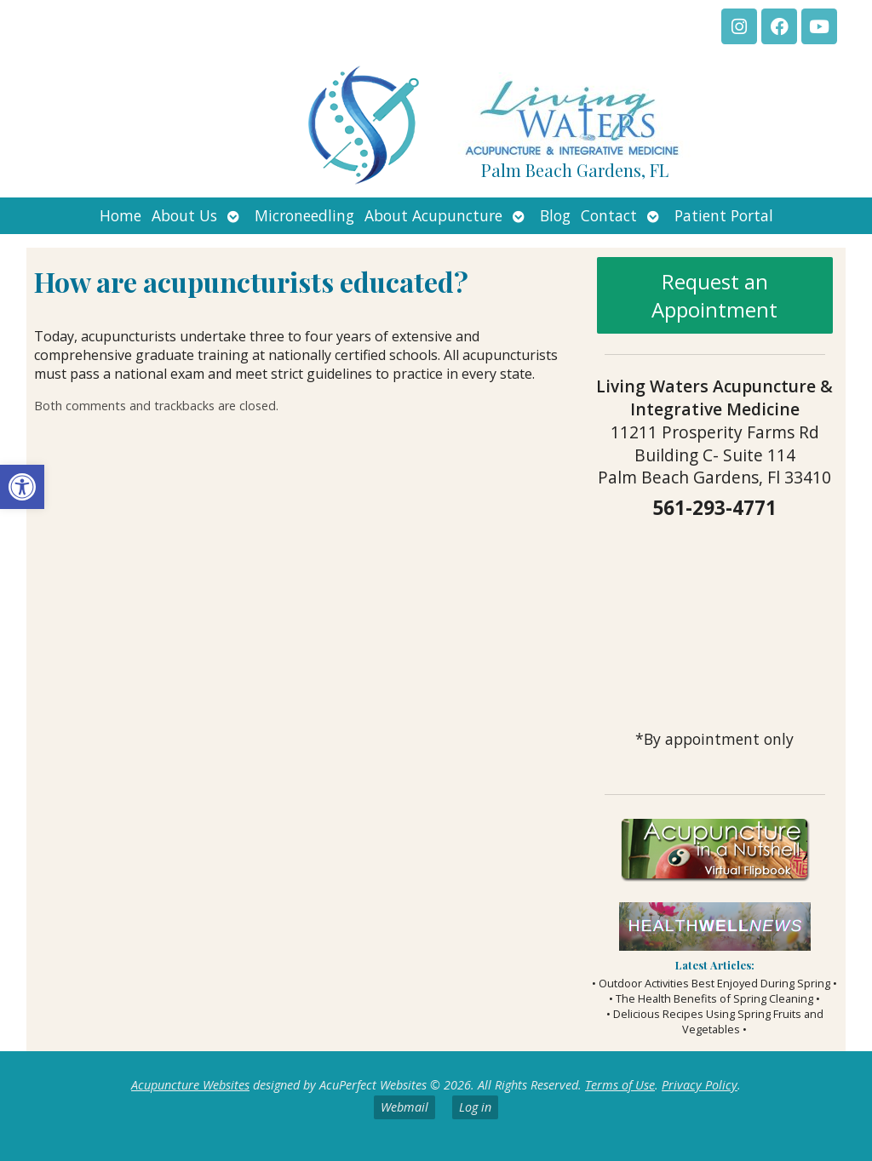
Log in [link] (475, 1107)
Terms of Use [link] (620, 1085)
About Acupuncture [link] (433, 215)
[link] (22, 487)
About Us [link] (184, 215)
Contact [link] (609, 215)
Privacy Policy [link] (699, 1085)
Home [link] (120, 215)
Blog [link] (555, 215)
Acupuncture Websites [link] (190, 1085)
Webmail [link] (404, 1107)
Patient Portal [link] (723, 215)
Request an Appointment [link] (714, 295)
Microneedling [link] (304, 215)
